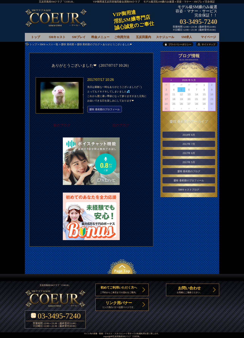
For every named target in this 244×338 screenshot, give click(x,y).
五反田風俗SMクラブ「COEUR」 (57, 1)
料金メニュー (100, 37)
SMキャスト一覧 (49, 44)
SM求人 (186, 37)
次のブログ (120, 125)
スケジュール (165, 37)
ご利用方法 (121, 37)
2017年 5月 (189, 162)
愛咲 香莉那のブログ (88, 44)
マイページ (208, 37)
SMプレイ (79, 37)
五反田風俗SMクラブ (122, 337)
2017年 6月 (189, 153)
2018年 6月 (189, 134)
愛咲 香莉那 (67, 44)
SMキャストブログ (188, 189)
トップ (33, 44)
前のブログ (61, 125)
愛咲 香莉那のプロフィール (104, 109)
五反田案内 (143, 37)
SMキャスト (57, 37)
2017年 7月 (189, 144)
